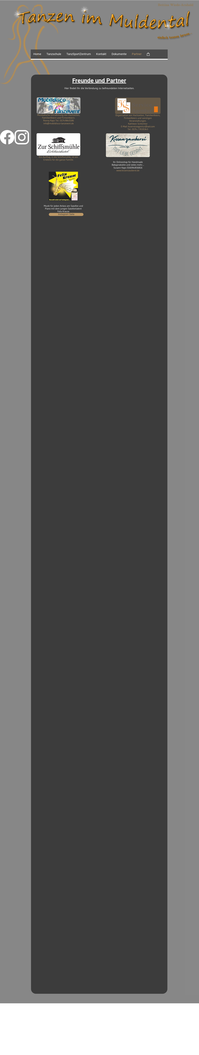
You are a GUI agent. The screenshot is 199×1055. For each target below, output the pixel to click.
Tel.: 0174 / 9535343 (138, 129)
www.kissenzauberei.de (127, 170)
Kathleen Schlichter (138, 123)
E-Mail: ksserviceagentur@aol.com (138, 126)
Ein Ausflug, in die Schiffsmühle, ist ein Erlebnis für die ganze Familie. (58, 158)
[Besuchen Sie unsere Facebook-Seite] (7, 137)
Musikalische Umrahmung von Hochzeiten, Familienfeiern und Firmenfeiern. (58, 116)
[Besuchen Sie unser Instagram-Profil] (22, 137)
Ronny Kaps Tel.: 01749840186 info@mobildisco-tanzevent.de (58, 122)
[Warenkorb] (148, 53)
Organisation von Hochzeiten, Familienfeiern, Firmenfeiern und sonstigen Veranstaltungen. (137, 118)
